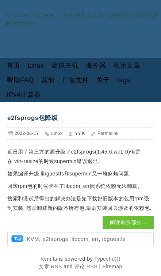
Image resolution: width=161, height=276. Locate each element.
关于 (103, 80)
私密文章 (126, 65)
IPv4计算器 (24, 94)
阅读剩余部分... (128, 222)
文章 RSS (50, 266)
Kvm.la (50, 259)
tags (123, 80)
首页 (13, 65)
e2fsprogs (55, 239)
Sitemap (112, 266)
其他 (48, 80)
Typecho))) (107, 259)
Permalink (108, 133)
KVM (33, 239)
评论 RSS (85, 266)
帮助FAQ (20, 80)
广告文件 (75, 80)
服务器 (96, 65)
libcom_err (85, 239)
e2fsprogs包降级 (32, 117)
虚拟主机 (64, 65)
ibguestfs (114, 239)
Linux (35, 65)
